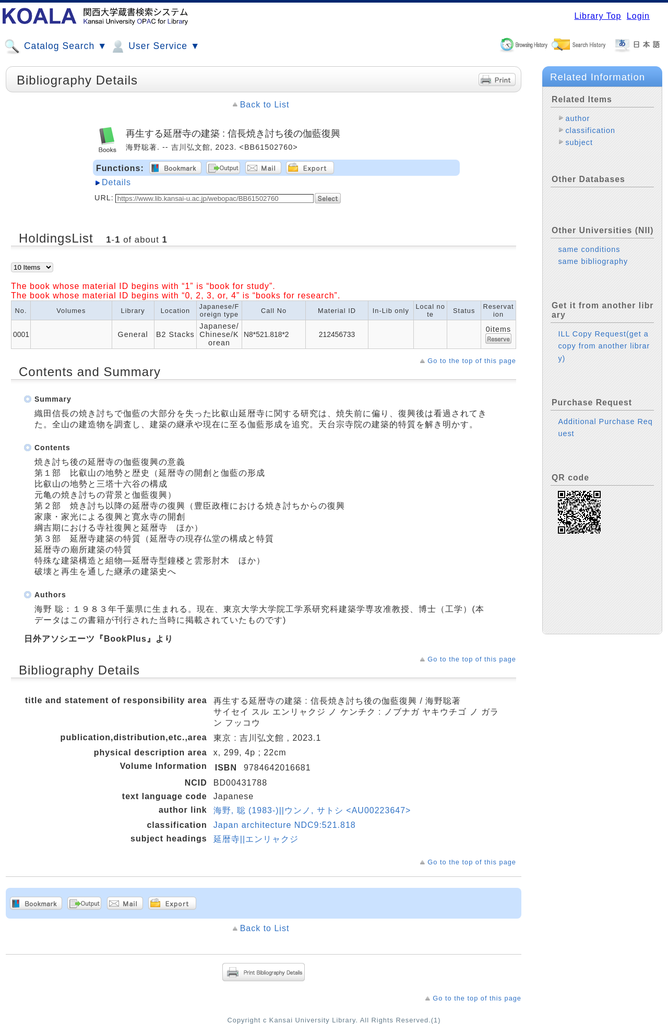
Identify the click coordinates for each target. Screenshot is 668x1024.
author (577, 118)
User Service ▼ (155, 46)
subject (579, 142)
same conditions (589, 249)
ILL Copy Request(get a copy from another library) (604, 346)
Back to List (265, 104)
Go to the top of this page (471, 361)
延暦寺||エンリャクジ (256, 839)
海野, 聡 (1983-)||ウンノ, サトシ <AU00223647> (312, 810)
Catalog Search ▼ (55, 46)
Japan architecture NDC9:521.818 (284, 825)
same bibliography (593, 261)
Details (116, 182)
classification (590, 130)
